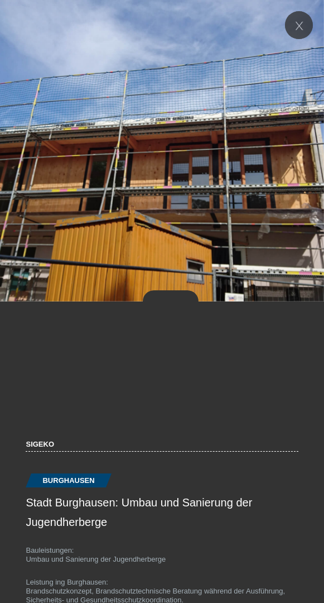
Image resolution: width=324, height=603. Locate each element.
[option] (162, 151)
